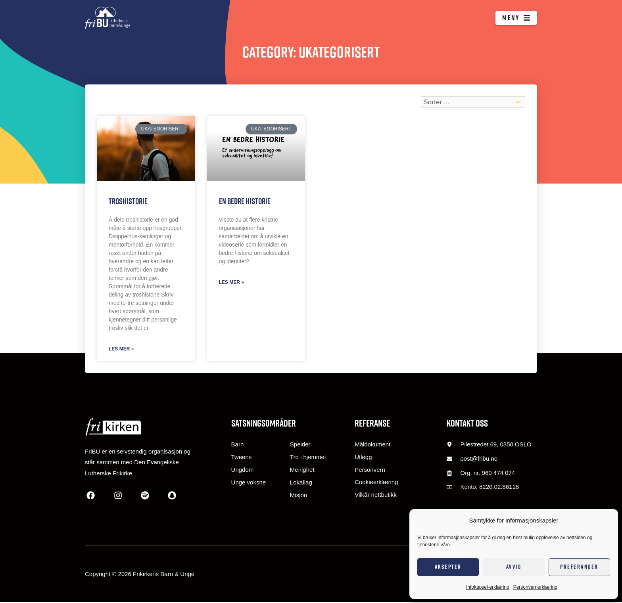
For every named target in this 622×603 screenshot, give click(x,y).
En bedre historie (245, 201)
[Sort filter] (471, 102)
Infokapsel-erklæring (487, 587)
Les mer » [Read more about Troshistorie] (121, 349)
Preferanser (579, 567)
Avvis (514, 567)
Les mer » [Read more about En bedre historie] (231, 282)
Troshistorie (128, 201)
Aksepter (448, 567)
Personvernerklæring (535, 587)
